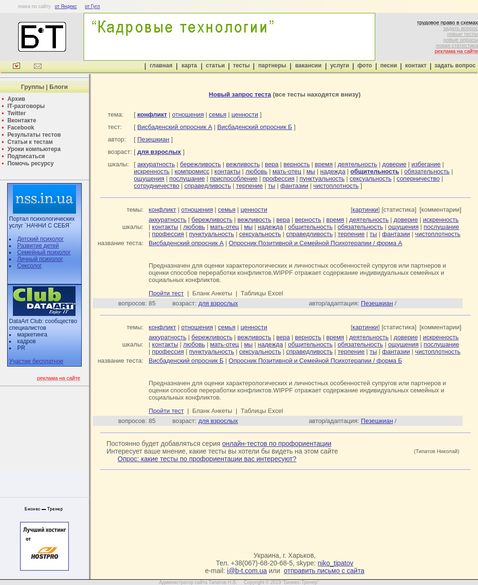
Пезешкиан (153, 139)
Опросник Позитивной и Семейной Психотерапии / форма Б (315, 360)
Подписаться (25, 156)
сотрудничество (156, 185)
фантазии (294, 185)
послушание (187, 178)
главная (161, 65)
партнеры (272, 65)
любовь (257, 171)
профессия (278, 178)
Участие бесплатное (36, 361)
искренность (152, 171)
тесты (241, 65)
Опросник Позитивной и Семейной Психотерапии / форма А (315, 243)
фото (365, 65)
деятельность (357, 164)
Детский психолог (40, 239)
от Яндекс (65, 6)
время (324, 164)
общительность (310, 226)
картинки (365, 209)
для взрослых (218, 303)
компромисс (191, 171)
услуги (339, 65)
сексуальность (370, 178)
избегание (426, 164)
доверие (394, 164)
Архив (16, 99)
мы (310, 171)
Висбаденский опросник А (174, 126)
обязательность (427, 171)
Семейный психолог (44, 252)
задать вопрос (460, 28)
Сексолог (29, 265)
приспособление (234, 178)
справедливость (208, 185)
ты (271, 185)
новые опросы (460, 40)
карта (189, 65)
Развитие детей (38, 245)
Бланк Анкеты (212, 293)
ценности (244, 114)
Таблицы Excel (262, 293)
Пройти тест (166, 293)
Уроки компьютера (33, 149)
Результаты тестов (34, 134)
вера (271, 164)
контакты (227, 171)
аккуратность (156, 164)
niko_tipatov (336, 563)
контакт (416, 65)
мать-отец (286, 171)
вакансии (308, 65)
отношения (188, 114)
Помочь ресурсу (30, 163)
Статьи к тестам (30, 142)
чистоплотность (335, 185)
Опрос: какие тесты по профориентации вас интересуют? (207, 459)
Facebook (20, 127)
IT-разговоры (25, 106)
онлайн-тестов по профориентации (277, 443)
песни (388, 65)
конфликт (162, 209)
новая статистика (457, 45)
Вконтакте (21, 120)
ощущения (149, 178)
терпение (249, 185)
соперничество (418, 178)
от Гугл (92, 6)
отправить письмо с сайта (324, 570)
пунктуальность (322, 178)
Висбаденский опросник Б (255, 126)
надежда (333, 171)
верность (296, 164)
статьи (215, 65)
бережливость (200, 164)
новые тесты (462, 34)
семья (217, 114)
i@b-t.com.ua (247, 570)
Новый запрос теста (240, 94)
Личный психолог (40, 259)
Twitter (16, 113)
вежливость (243, 164)
